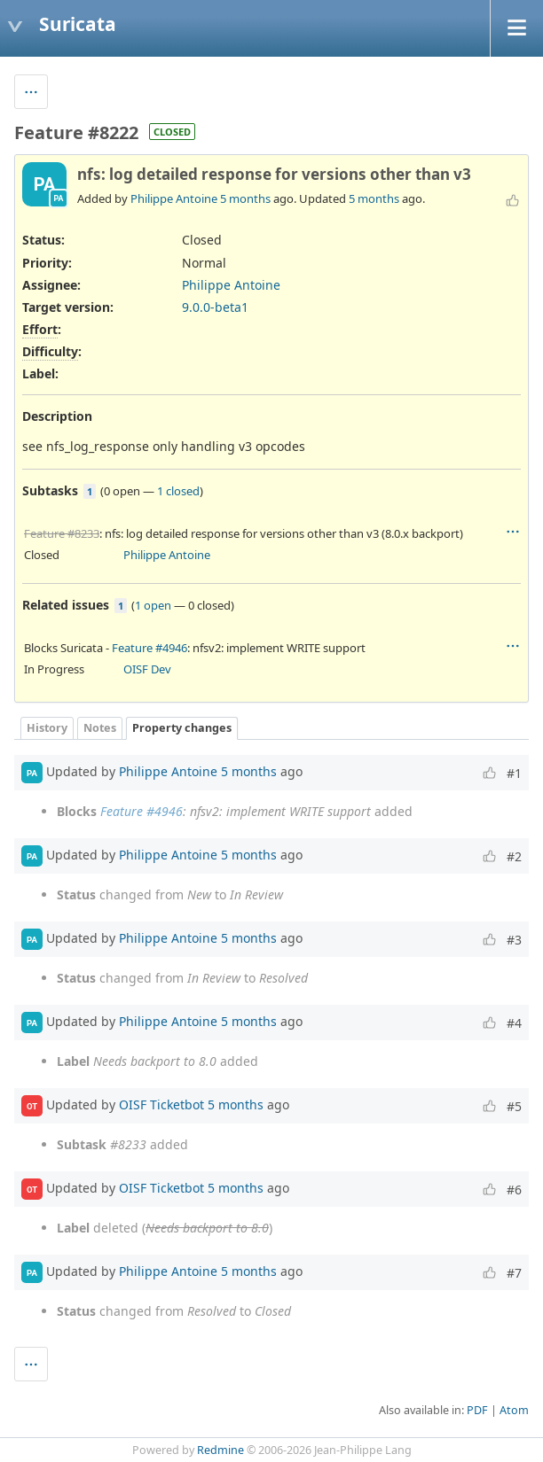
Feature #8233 (61, 533)
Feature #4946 (149, 648)
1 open (153, 605)
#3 (514, 939)
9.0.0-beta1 (215, 307)
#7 (514, 1272)
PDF (477, 1410)
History (47, 727)
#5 (514, 1106)
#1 (514, 773)
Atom (514, 1410)
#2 (514, 856)
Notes (99, 727)
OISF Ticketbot (161, 1104)
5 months (245, 198)
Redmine (220, 1450)
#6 (514, 1189)
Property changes (182, 727)
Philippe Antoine (173, 198)
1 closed (178, 491)
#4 (514, 1023)
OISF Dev (147, 669)
